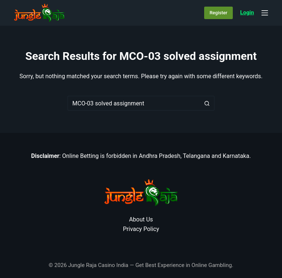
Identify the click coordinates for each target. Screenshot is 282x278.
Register (218, 12)
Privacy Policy (141, 228)
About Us (141, 219)
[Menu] (264, 13)
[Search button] (207, 103)
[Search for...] (134, 103)
